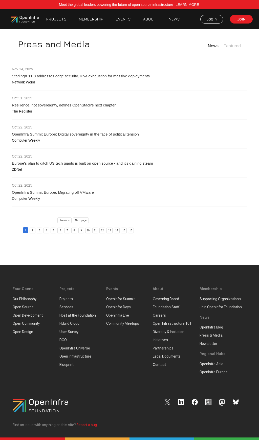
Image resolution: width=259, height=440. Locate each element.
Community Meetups (122, 323)
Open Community (26, 323)
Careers (159, 315)
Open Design (23, 332)
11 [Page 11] (95, 230)
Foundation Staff (166, 307)
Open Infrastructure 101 (172, 323)
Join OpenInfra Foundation (221, 307)
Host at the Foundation (77, 315)
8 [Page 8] (74, 230)
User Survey (68, 332)
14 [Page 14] (116, 230)
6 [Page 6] (60, 230)
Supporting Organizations (220, 299)
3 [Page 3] (39, 230)
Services (66, 307)
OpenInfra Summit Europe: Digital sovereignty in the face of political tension (75, 134)
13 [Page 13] (109, 230)
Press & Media (211, 335)
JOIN (241, 19)
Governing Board (166, 299)
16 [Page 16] (131, 230)
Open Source (23, 307)
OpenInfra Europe (214, 372)
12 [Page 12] (102, 230)
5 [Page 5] (53, 230)
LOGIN (211, 19)
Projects (66, 299)
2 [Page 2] (32, 230)
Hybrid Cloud (69, 323)
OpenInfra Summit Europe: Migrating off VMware (53, 192)
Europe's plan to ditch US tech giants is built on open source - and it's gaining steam (82, 163)
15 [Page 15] (123, 230)
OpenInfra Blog (211, 327)
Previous (65, 220)
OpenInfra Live (117, 315)
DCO (63, 340)
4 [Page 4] (46, 230)
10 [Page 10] (88, 230)
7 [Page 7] (67, 230)
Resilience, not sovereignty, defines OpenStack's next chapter (64, 105)
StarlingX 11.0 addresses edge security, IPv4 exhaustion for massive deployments (81, 76)
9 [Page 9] (81, 230)
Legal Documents (167, 356)
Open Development (28, 315)
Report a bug (87, 425)
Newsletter (208, 344)
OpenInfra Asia (211, 364)
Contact (159, 365)
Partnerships (163, 348)
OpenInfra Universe (74, 348)
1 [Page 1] (25, 230)
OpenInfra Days (118, 307)
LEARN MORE (188, 5)
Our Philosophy (24, 299)
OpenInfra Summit (120, 299)
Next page (81, 220)
